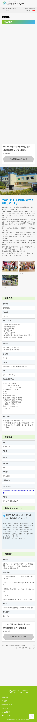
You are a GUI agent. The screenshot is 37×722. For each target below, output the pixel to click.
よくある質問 (6, 712)
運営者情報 (5, 697)
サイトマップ (6, 715)
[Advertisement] (18, 44)
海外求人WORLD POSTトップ (9, 8)
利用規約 (4, 701)
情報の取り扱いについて (9, 704)
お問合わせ (5, 708)
